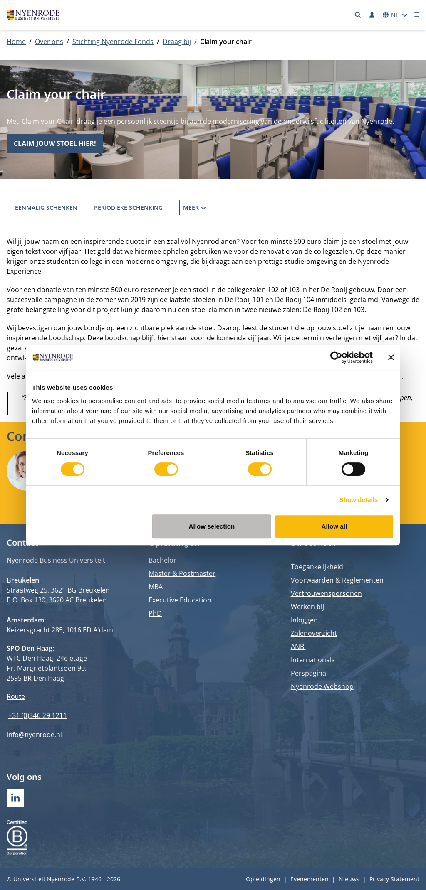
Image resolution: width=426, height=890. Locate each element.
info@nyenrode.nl (34, 734)
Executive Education (180, 600)
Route (16, 696)
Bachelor (162, 560)
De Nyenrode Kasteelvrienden (292, 207)
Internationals (313, 659)
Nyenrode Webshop (322, 686)
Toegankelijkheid (317, 566)
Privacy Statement (394, 879)
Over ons (49, 41)
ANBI (298, 646)
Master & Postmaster (182, 573)
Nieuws (349, 879)
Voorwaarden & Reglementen (337, 580)
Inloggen (304, 619)
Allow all (334, 526)
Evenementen (309, 879)
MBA (156, 586)
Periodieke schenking (128, 207)
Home (16, 41)
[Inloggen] (372, 15)
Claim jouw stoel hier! (55, 143)
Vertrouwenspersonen (326, 593)
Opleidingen (263, 879)
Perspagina (308, 673)
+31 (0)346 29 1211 (37, 715)
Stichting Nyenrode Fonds (113, 41)
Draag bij (177, 41)
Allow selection (212, 526)
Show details (358, 499)
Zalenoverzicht (314, 633)
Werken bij (307, 606)
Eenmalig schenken (46, 207)
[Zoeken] (358, 15)
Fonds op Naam (203, 207)
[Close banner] (391, 357)
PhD (155, 613)
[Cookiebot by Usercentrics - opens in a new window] (336, 357)
